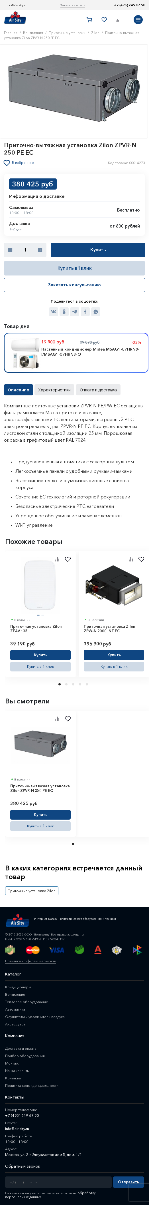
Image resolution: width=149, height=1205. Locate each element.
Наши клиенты (17, 1069)
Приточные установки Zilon (30, 889)
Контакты (13, 1076)
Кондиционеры (18, 985)
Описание (17, 389)
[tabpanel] (40, 613)
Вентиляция (15, 992)
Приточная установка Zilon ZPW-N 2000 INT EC (109, 627)
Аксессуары (15, 1022)
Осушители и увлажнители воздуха (36, 1015)
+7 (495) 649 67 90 (129, 5)
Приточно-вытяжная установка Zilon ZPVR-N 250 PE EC (40, 787)
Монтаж (12, 1061)
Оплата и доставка (94, 389)
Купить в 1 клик (75, 268)
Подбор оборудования (26, 1054)
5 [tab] (87, 683)
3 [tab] (73, 683)
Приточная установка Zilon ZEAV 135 (36, 627)
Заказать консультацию (74, 284)
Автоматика (15, 1007)
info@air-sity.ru (16, 5)
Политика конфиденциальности (29, 959)
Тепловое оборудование (27, 1000)
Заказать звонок (72, 5)
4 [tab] (80, 683)
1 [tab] (60, 683)
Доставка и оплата (21, 1046)
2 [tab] (67, 683)
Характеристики (52, 389)
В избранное (23, 163)
